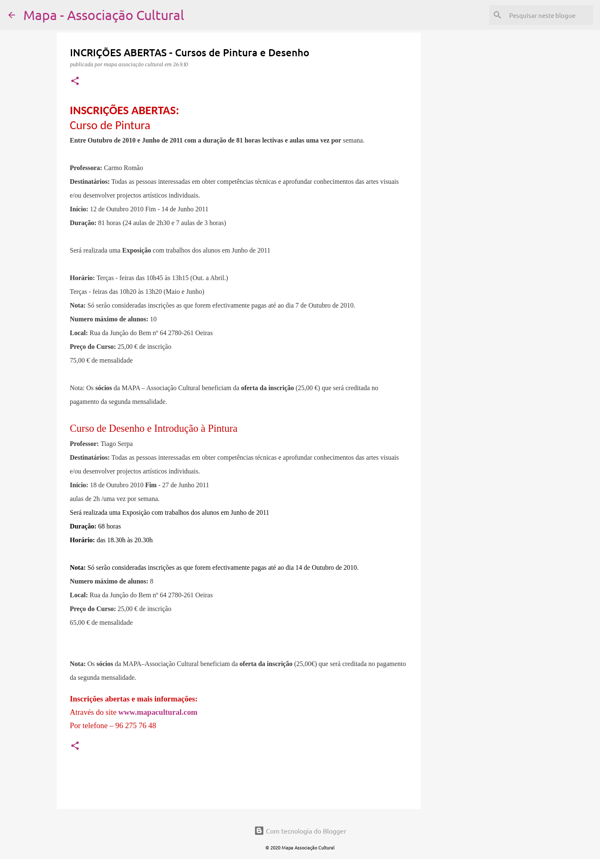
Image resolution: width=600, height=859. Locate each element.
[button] (75, 81)
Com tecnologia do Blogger (300, 830)
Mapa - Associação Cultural (103, 15)
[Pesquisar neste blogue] (549, 15)
